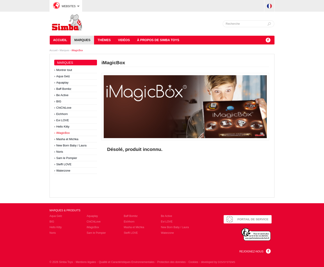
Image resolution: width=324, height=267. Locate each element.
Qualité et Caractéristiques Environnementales (126, 262)
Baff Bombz (63, 88)
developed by (218, 262)
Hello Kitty (63, 126)
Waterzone (63, 170)
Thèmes (104, 40)
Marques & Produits (65, 210)
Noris (59, 151)
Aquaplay (62, 82)
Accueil (60, 40)
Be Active (62, 95)
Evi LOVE (62, 120)
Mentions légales (86, 262)
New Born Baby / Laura (71, 145)
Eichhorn (62, 114)
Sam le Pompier (66, 158)
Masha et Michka (67, 139)
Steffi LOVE (64, 164)
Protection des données (171, 262)
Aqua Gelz (63, 76)
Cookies (193, 262)
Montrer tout (64, 70)
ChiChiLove (63, 107)
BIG (58, 101)
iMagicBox (77, 50)
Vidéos (124, 40)
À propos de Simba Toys (158, 40)
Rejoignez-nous (251, 251)
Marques (82, 40)
